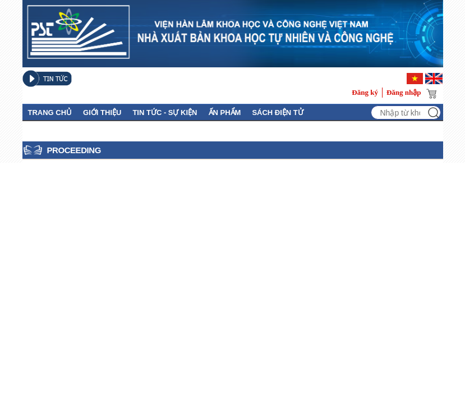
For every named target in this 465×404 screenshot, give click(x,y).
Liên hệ (124, 130)
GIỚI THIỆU (102, 112)
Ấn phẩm (225, 112)
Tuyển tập (168, 130)
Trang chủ (50, 112)
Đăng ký (365, 92)
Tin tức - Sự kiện (164, 112)
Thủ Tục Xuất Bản (63, 130)
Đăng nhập (403, 92)
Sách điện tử (277, 112)
